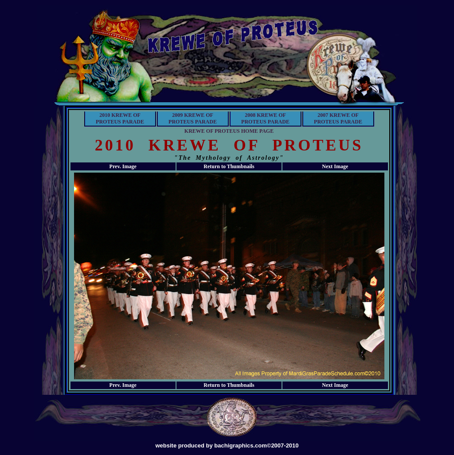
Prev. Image (123, 166)
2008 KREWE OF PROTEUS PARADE (265, 118)
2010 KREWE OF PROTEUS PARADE (120, 118)
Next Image (335, 166)
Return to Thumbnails (229, 166)
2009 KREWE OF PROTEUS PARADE (192, 118)
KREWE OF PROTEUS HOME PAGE (229, 131)
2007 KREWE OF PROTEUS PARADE (338, 118)
